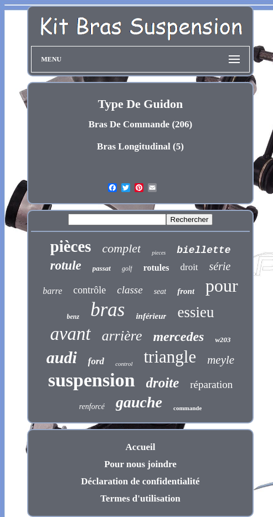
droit (189, 267)
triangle (170, 356)
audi (62, 357)
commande (187, 408)
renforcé (92, 406)
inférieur (151, 316)
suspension (91, 380)
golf (127, 268)
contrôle (89, 290)
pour (221, 286)
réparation (211, 384)
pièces (70, 246)
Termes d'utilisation (140, 498)
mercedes (178, 336)
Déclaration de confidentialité (140, 481)
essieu (195, 312)
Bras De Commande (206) (140, 124)
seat (160, 291)
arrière (122, 336)
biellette (203, 250)
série (220, 266)
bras (107, 309)
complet (121, 248)
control (123, 363)
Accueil (141, 447)
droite (162, 382)
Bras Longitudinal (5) (140, 146)
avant (70, 334)
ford (96, 361)
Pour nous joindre (140, 464)
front (185, 291)
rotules (156, 267)
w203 (222, 339)
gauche (139, 402)
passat (101, 268)
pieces (159, 253)
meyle (220, 359)
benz (73, 316)
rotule (65, 265)
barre (52, 291)
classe (129, 290)
